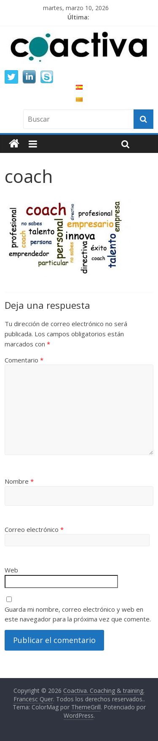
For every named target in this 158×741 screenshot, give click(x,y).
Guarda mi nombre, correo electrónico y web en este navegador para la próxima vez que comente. (78, 614)
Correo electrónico (34, 529)
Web (11, 570)
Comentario (24, 360)
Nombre (19, 481)
